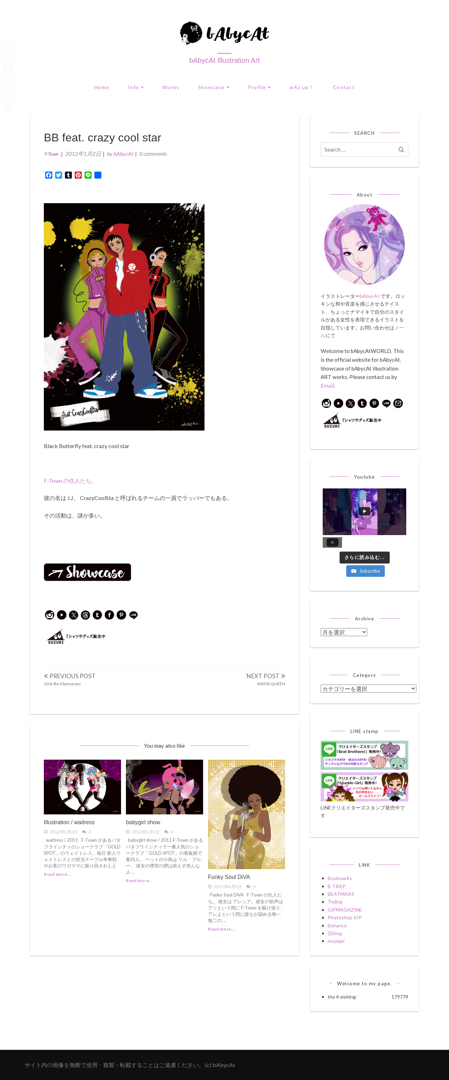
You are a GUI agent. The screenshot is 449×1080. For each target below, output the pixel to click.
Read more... (57, 874)
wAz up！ (301, 87)
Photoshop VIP (345, 917)
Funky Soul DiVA (229, 877)
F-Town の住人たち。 (70, 480)
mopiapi (336, 941)
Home (101, 87)
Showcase (211, 87)
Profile (257, 87)
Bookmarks (340, 878)
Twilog (335, 902)
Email (327, 385)
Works (171, 87)
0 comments (153, 153)
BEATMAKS (341, 894)
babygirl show (143, 822)
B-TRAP (337, 886)
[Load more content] (365, 558)
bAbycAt (123, 153)
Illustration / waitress (69, 822)
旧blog (335, 933)
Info (133, 87)
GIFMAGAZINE (345, 910)
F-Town (51, 154)
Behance (337, 925)
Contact (344, 87)
